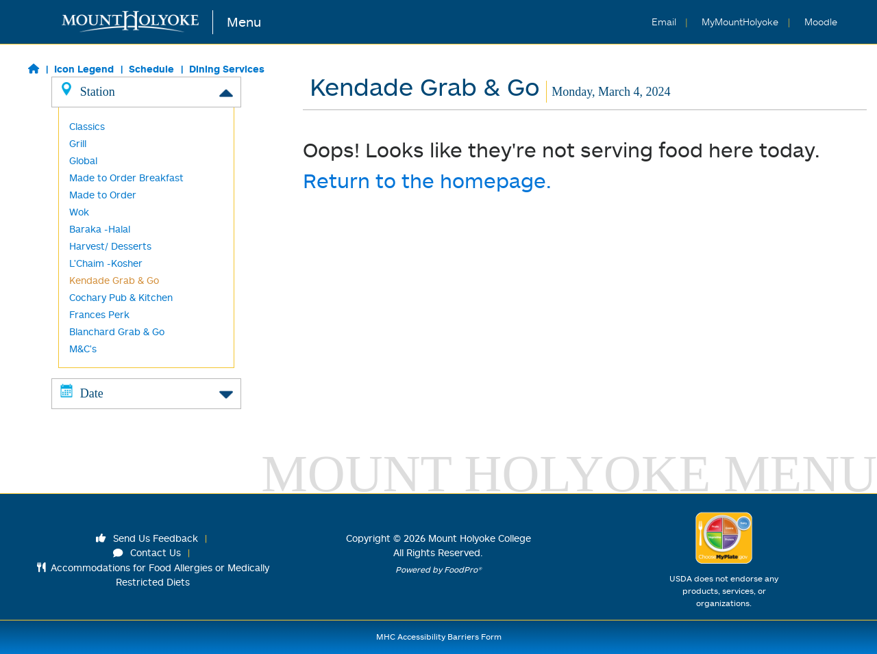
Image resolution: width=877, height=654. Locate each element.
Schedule (151, 69)
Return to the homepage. (427, 180)
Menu (244, 21)
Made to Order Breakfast (126, 177)
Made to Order (102, 194)
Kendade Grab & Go (114, 280)
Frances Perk (99, 314)
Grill (77, 143)
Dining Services (226, 69)
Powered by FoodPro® (438, 569)
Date (146, 393)
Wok (79, 212)
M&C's (83, 348)
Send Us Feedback (147, 538)
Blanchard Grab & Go (116, 331)
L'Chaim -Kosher (106, 263)
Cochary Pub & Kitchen (121, 297)
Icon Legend (84, 69)
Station (146, 91)
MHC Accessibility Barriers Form (439, 636)
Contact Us (147, 552)
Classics (87, 126)
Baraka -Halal (99, 229)
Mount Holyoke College (479, 538)
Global (83, 160)
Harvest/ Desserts (110, 246)
